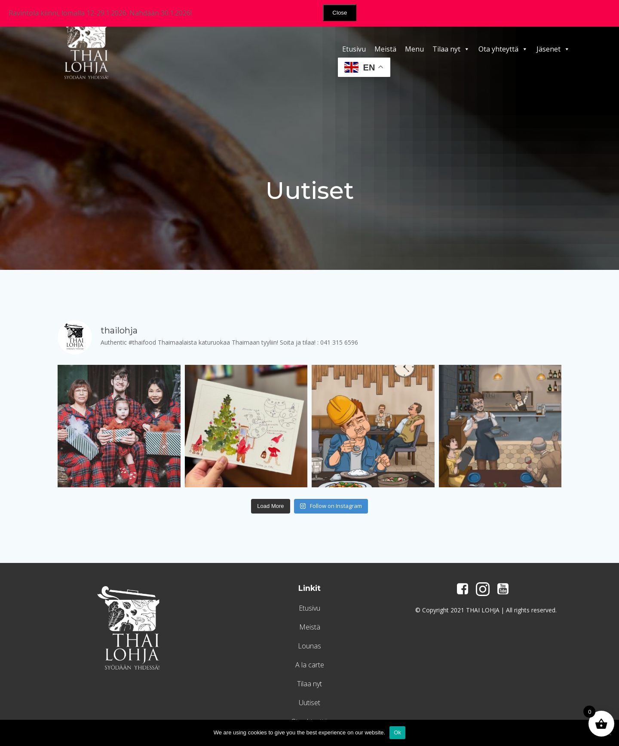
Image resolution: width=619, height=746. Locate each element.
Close (339, 12)
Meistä (385, 49)
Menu (414, 49)
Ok (397, 732)
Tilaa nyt (451, 49)
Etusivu (354, 49)
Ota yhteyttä (503, 49)
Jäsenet (553, 49)
